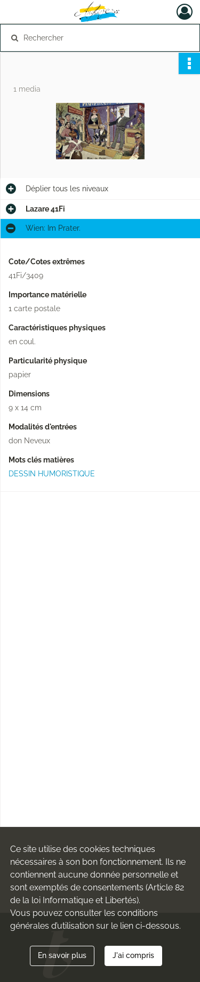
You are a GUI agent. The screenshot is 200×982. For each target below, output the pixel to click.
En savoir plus (62, 955)
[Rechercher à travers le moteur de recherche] (98, 38)
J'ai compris (133, 955)
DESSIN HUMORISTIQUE (52, 473)
